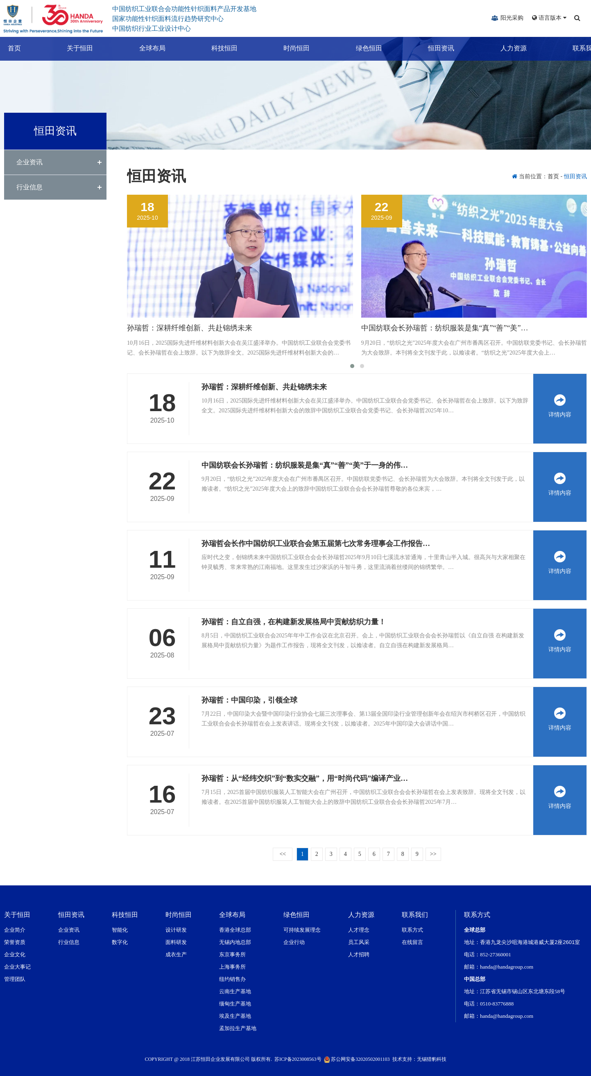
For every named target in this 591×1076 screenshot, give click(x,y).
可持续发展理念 (302, 930)
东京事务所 (232, 954)
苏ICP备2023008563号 (298, 1059)
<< (282, 854)
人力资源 (506, 48)
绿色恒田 (361, 48)
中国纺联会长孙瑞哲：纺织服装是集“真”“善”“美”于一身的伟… (305, 465)
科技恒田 (217, 48)
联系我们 (578, 48)
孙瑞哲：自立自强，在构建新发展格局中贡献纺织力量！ (294, 622)
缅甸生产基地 (235, 1004)
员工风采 (358, 942)
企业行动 (294, 942)
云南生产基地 (235, 991)
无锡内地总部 (235, 942)
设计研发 (176, 930)
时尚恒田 (289, 48)
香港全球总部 (235, 930)
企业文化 (14, 954)
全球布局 (144, 48)
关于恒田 (72, 48)
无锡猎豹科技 (431, 1059)
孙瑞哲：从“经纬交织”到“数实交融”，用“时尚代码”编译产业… (305, 778)
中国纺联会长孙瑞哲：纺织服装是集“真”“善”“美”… (444, 328)
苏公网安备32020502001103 (357, 1059)
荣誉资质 (14, 942)
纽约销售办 (232, 979)
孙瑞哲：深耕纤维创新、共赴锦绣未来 (189, 328)
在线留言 (412, 942)
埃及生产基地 (235, 1016)
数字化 (120, 942)
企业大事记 (17, 967)
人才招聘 (358, 954)
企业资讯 (29, 162)
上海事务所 (232, 967)
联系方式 (412, 930)
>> (433, 854)
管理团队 (14, 979)
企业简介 (14, 930)
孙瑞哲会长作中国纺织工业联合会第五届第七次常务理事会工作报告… (316, 543)
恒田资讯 (433, 48)
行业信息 (29, 187)
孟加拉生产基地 (237, 1028)
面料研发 (176, 942)
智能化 (120, 930)
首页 (6, 48)
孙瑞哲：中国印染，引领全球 (249, 700)
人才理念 (358, 930)
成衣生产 (176, 954)
